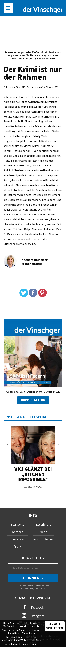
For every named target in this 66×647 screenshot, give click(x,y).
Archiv (17, 546)
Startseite (17, 524)
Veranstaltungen (43, 539)
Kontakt (17, 532)
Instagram (33, 615)
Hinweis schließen (54, 626)
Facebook (33, 607)
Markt (44, 532)
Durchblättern (33, 400)
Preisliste (17, 539)
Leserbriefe (43, 524)
